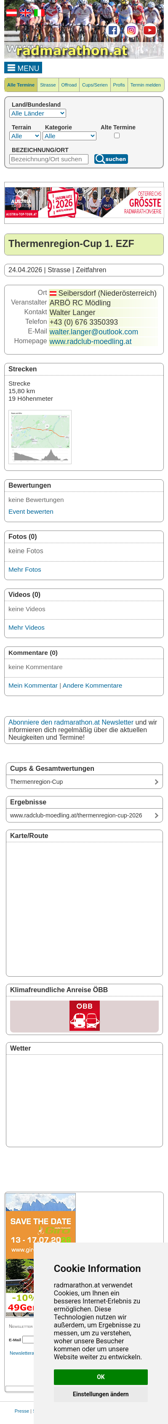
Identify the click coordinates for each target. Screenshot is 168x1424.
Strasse (48, 84)
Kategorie (58, 127)
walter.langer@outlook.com (94, 332)
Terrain (21, 127)
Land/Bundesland (36, 104)
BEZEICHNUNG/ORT (40, 150)
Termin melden (146, 84)
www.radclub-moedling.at (91, 341)
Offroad (69, 84)
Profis (119, 84)
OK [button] (101, 1377)
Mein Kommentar (33, 685)
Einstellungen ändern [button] (101, 1394)
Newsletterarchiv (27, 1353)
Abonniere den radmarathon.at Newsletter (70, 722)
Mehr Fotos (24, 569)
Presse (22, 1410)
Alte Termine (118, 127)
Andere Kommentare (93, 685)
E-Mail (15, 1339)
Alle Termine (21, 84)
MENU (23, 67)
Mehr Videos (26, 627)
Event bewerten (30, 511)
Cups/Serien (95, 84)
